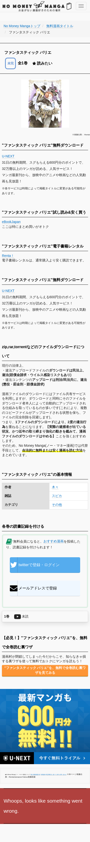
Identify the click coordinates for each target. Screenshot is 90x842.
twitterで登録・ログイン (35, 565)
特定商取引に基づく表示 (52, 774)
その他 (57, 505)
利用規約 (43, 774)
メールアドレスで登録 (33, 588)
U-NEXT (8, 156)
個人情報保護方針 (35, 774)
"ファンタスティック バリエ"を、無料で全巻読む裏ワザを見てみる (45, 670)
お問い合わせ (62, 774)
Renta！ (8, 256)
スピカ (57, 496)
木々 (55, 487)
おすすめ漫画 (53, 541)
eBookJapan (11, 222)
